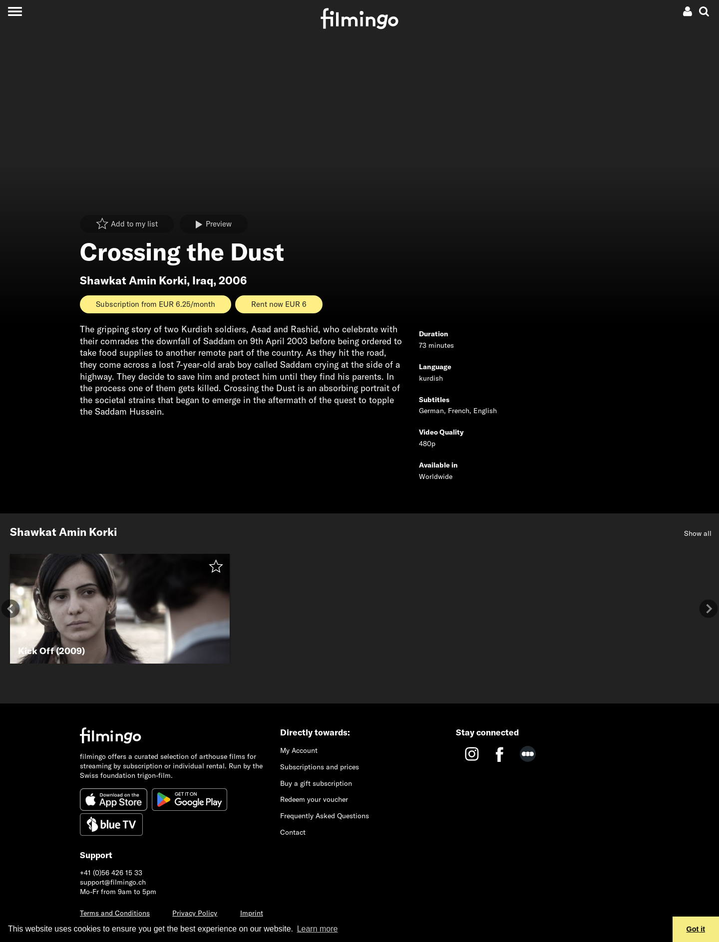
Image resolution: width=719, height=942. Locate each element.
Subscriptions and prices (319, 766)
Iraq (202, 280)
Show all (698, 533)
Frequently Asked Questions (324, 815)
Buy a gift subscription (316, 783)
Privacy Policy (194, 913)
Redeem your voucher (314, 799)
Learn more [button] (317, 929)
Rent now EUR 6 (279, 304)
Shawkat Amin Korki (133, 280)
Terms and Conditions (115, 913)
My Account (299, 750)
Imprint (251, 913)
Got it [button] (696, 929)
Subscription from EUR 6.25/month (155, 304)
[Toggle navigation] (14, 11)
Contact (293, 832)
